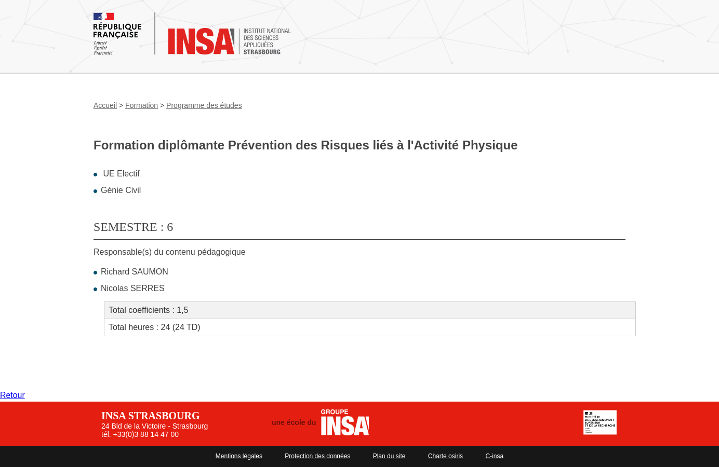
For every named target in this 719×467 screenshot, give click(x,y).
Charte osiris (445, 456)
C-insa (494, 456)
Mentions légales (239, 456)
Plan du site (389, 456)
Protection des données (317, 456)
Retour (12, 395)
